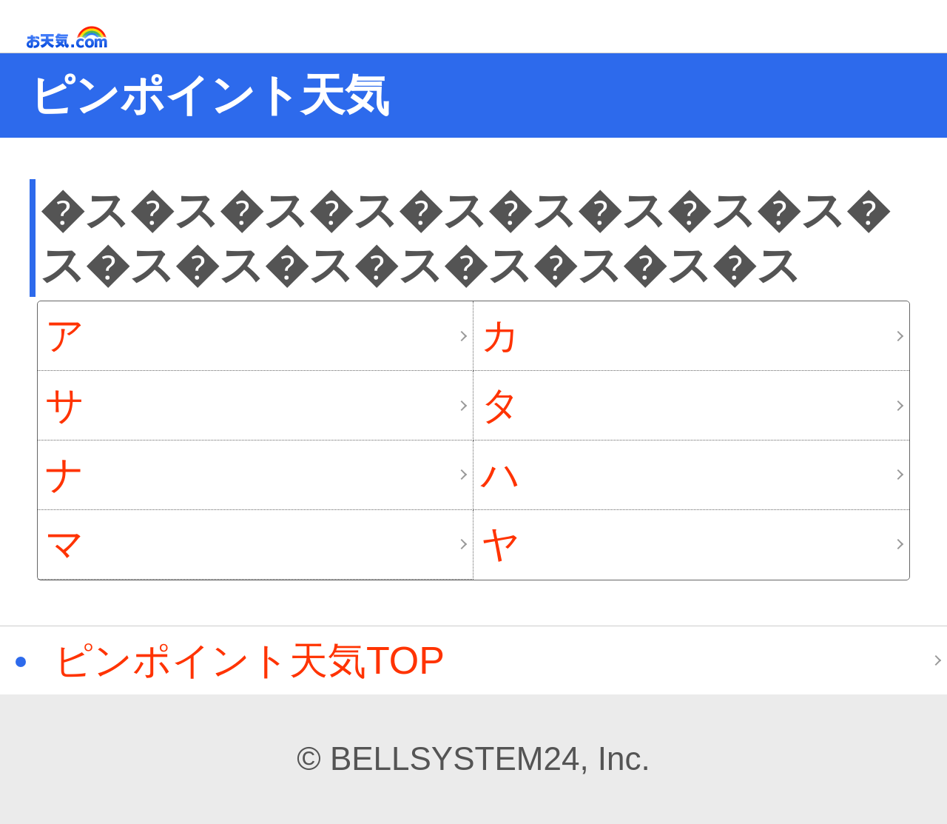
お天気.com (88, 37)
